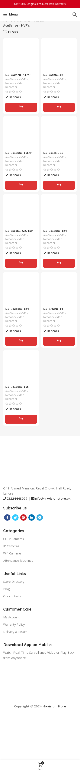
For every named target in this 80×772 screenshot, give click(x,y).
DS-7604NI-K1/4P (18, 74)
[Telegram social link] (39, 517)
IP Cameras (11, 546)
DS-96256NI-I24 (17, 308)
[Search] (74, 14)
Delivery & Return (15, 632)
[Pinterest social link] (23, 517)
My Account (11, 617)
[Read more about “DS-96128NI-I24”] (59, 263)
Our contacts (12, 596)
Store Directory (13, 582)
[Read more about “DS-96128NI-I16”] (21, 419)
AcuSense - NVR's (16, 79)
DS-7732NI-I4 (53, 308)
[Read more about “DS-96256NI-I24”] (21, 341)
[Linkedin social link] (31, 517)
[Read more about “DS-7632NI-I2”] (59, 107)
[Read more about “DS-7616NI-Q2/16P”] (21, 263)
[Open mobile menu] (10, 14)
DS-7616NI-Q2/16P (19, 230)
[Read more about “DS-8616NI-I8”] (59, 185)
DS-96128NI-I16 (17, 386)
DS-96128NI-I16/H (18, 152)
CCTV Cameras (13, 539)
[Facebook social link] (7, 517)
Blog (6, 589)
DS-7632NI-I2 (53, 74)
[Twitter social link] (15, 517)
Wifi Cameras (12, 553)
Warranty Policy (14, 624)
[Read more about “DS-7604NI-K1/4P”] (21, 107)
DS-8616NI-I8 (53, 152)
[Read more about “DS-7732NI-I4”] (59, 341)
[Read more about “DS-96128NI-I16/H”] (21, 185)
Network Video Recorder (14, 85)
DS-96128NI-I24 (55, 230)
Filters (13, 32)
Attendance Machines (18, 560)
